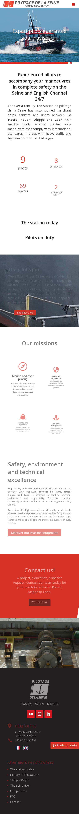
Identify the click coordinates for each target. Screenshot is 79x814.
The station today (22, 769)
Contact (15, 802)
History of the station (24, 775)
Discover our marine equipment (34, 533)
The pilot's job (30, 312)
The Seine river (20, 785)
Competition (18, 791)
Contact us (39, 602)
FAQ (12, 796)
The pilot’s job (19, 780)
